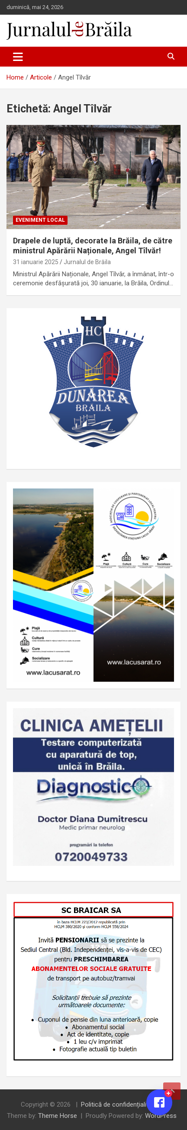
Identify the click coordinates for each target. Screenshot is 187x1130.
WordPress (161, 1116)
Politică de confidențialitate (119, 1104)
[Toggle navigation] (17, 57)
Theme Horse (57, 1116)
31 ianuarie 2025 (35, 262)
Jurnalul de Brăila (87, 262)
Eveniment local (40, 220)
